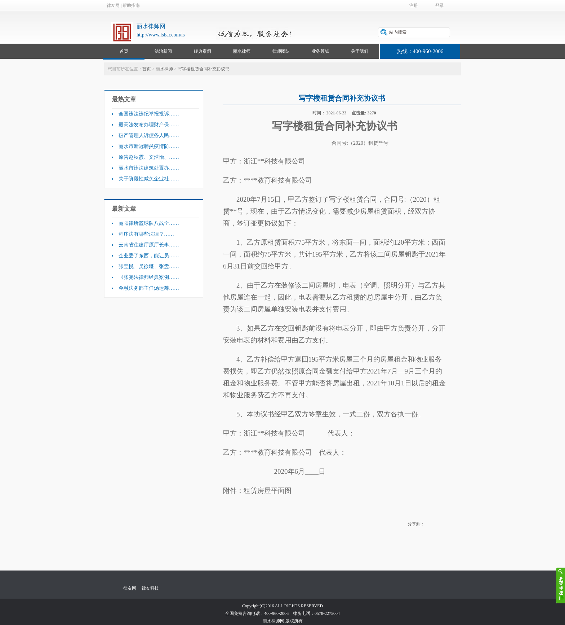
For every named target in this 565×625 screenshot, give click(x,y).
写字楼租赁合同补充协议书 (204, 68)
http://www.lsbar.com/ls (161, 35)
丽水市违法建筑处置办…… (149, 168)
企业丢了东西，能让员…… (149, 255)
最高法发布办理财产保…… (149, 124)
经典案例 (202, 51)
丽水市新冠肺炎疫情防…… (149, 146)
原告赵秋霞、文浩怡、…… (149, 157)
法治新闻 (163, 51)
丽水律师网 (151, 26)
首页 (124, 51)
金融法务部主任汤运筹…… (149, 288)
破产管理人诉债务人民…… (149, 135)
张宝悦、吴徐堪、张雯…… (149, 266)
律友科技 (150, 588)
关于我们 (359, 51)
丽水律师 (241, 51)
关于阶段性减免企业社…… (149, 179)
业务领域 (320, 51)
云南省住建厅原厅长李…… (149, 245)
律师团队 (281, 51)
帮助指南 (131, 5)
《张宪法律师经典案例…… (149, 277)
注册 (413, 5)
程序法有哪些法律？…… (146, 234)
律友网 (113, 5)
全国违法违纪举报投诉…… (149, 114)
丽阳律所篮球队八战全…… (149, 223)
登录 (439, 5)
